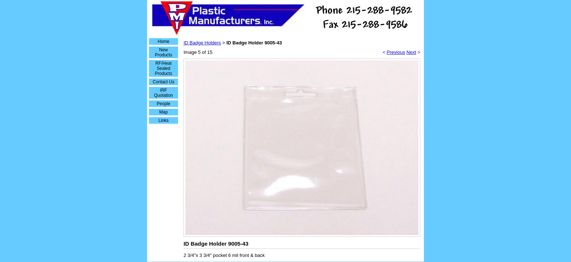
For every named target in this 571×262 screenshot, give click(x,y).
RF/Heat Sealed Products (163, 68)
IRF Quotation (163, 93)
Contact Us (163, 81)
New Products (163, 52)
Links (163, 120)
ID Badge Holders (202, 42)
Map (163, 112)
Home (163, 41)
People (163, 103)
